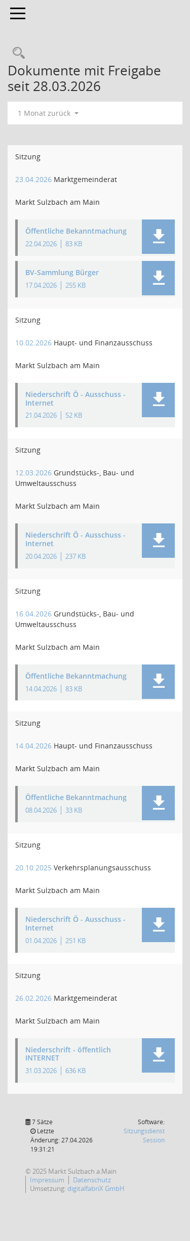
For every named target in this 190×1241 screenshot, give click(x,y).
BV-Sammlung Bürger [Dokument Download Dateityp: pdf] (62, 273)
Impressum (47, 1179)
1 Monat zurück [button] (48, 113)
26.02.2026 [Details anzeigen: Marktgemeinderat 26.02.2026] (33, 998)
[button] (158, 236)
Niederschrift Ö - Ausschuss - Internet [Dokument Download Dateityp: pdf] (75, 399)
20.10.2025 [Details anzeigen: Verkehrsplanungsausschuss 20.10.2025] (33, 867)
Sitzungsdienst (144, 1135)
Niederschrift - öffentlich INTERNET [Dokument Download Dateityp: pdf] (68, 1054)
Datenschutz (92, 1179)
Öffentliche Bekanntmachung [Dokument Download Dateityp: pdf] (76, 231)
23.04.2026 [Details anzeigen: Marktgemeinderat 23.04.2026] (33, 179)
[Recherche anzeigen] (16, 53)
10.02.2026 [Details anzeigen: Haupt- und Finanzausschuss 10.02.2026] (33, 342)
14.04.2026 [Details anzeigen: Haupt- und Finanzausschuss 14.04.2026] (33, 745)
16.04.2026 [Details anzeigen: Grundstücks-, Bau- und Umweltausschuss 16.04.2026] (33, 613)
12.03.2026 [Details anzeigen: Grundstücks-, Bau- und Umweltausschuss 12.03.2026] (33, 472)
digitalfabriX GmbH (96, 1188)
